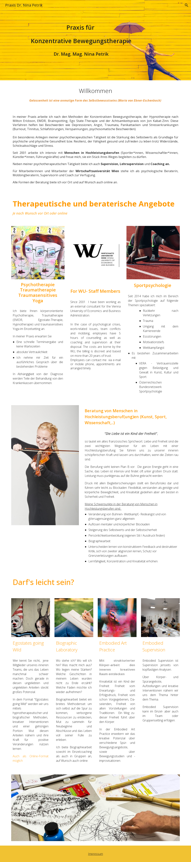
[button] (186, 5)
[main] (81, 34)
